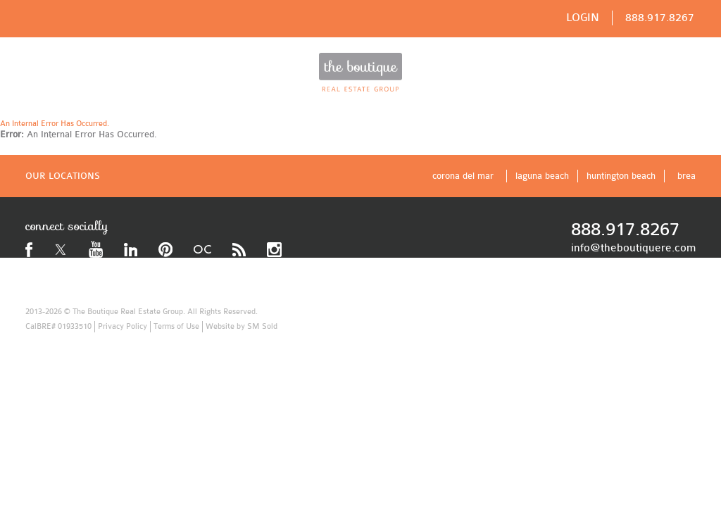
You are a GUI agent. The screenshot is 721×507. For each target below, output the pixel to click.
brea (686, 175)
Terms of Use (176, 326)
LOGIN (582, 17)
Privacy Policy (122, 326)
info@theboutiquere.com (633, 248)
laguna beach (542, 175)
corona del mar (463, 175)
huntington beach (621, 175)
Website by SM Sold (241, 326)
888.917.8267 (659, 17)
